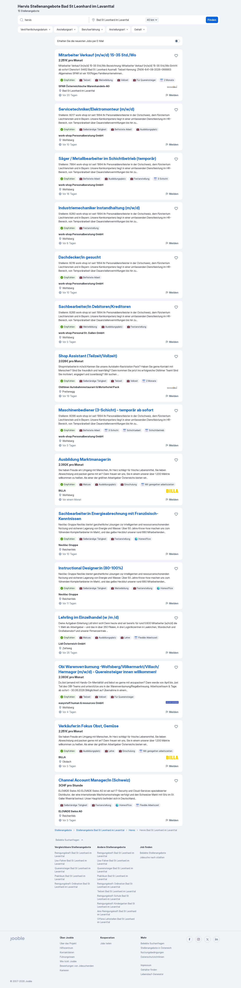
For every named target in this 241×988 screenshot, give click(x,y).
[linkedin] (216, 939)
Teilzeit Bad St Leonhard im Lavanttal (116, 891)
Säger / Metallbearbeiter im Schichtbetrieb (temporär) (107, 158)
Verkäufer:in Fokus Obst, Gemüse (89, 726)
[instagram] (198, 939)
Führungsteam (67, 956)
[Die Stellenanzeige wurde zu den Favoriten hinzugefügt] (176, 55)
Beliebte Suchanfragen (70, 840)
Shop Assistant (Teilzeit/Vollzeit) (88, 356)
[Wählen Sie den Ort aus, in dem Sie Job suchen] (125, 19)
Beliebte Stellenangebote (153, 853)
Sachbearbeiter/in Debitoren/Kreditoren (95, 306)
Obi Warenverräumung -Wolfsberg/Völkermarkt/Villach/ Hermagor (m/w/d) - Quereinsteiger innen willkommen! (109, 669)
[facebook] (189, 939)
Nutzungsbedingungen (152, 952)
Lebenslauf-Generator (152, 974)
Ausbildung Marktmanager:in (85, 459)
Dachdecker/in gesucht (80, 257)
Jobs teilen (106, 943)
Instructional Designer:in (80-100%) (91, 568)
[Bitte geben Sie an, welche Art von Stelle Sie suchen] (53, 19)
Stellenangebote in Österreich (156, 948)
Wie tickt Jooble (68, 961)
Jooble (28, 981)
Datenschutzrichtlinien (152, 956)
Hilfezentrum (66, 948)
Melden (171, 95)
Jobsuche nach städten (152, 857)
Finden (212, 19)
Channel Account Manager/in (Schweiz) (94, 780)
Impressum (146, 965)
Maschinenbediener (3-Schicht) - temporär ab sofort (106, 410)
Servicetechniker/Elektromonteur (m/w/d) (96, 109)
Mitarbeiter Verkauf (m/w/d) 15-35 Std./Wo (97, 55)
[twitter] (207, 939)
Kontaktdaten (67, 952)
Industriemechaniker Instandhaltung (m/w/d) (99, 208)
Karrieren (64, 970)
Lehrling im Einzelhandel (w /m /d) (89, 617)
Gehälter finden (149, 969)
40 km (152, 20)
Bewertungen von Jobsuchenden (77, 965)
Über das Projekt (68, 943)
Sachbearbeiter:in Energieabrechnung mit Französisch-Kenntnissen (108, 516)
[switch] (177, 41)
